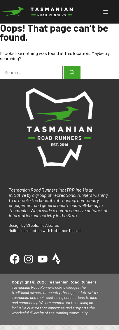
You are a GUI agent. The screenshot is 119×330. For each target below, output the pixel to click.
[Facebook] (14, 259)
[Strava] (56, 259)
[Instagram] (28, 259)
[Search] (72, 72)
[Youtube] (42, 259)
